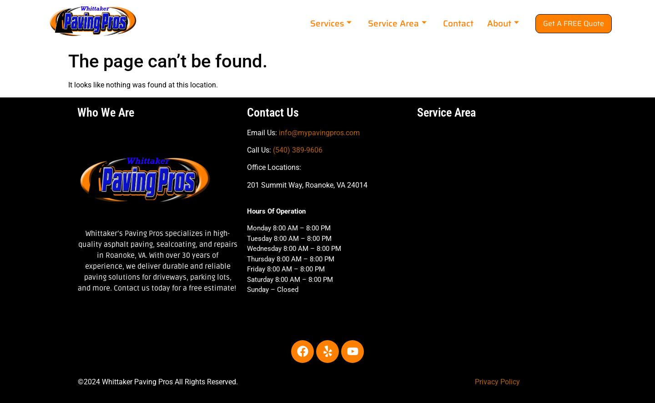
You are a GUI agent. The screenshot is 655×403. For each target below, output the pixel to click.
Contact (458, 23)
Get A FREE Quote (573, 23)
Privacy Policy (497, 381)
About (503, 23)
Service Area (397, 23)
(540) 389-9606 (297, 150)
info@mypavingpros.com (319, 132)
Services (331, 23)
